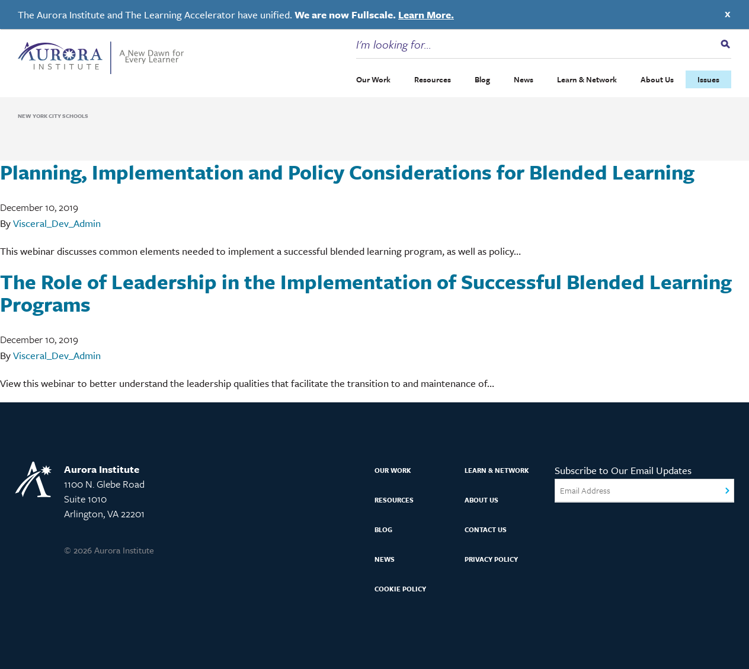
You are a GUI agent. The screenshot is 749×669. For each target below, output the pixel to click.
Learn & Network (587, 79)
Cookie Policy (400, 589)
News (523, 79)
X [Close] (728, 14)
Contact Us (486, 529)
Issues (708, 79)
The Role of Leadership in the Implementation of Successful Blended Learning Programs (366, 292)
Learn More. (426, 14)
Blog (482, 79)
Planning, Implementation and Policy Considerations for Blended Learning (347, 172)
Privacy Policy (491, 559)
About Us (657, 79)
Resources (432, 79)
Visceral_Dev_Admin (57, 223)
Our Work (373, 79)
